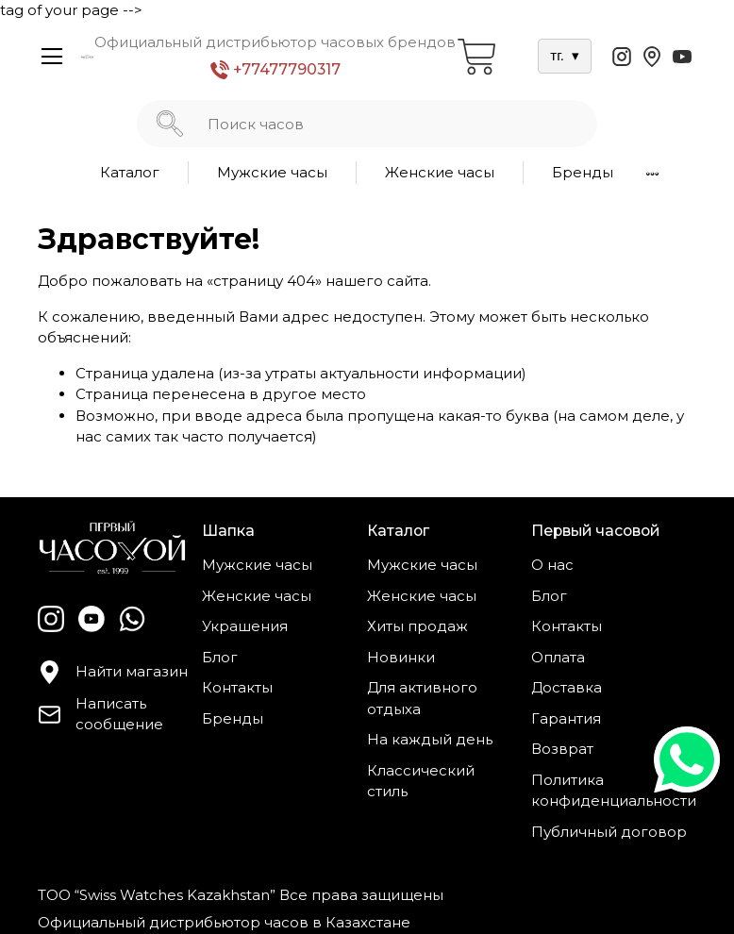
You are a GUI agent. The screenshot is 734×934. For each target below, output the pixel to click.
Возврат (562, 749)
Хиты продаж (417, 626)
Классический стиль (421, 781)
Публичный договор (609, 832)
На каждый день (429, 739)
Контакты (237, 687)
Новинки (401, 657)
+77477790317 (275, 70)
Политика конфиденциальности (613, 790)
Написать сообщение (100, 714)
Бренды (582, 172)
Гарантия (566, 718)
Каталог (129, 172)
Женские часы (439, 172)
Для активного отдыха (422, 698)
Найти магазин (113, 672)
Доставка (566, 687)
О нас (552, 565)
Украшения (245, 626)
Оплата (558, 657)
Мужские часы (272, 172)
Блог (220, 657)
